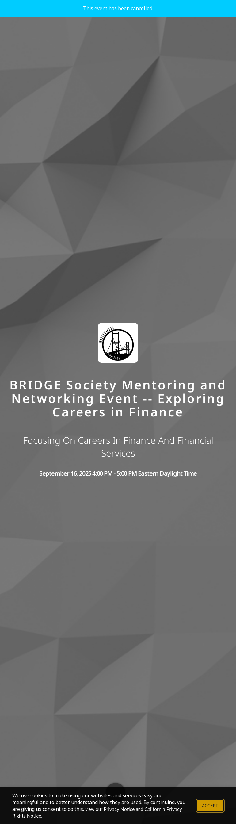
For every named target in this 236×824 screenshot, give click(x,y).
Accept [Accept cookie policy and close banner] (210, 805)
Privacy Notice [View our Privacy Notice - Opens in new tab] (119, 809)
